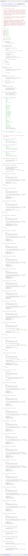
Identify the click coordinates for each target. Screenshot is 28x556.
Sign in (26, 1)
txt (24, 554)
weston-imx (5, 3)
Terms (9, 554)
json (26, 554)
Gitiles (5, 554)
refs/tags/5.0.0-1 (11, 3)
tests (16, 3)
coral (2, 3)
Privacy (7, 554)
